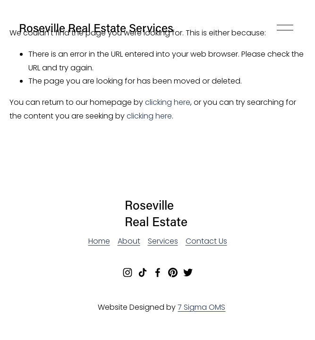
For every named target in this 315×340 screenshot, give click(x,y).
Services (163, 241)
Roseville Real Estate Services (96, 27)
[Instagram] (127, 272)
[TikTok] (142, 272)
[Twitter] (188, 272)
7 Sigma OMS (201, 307)
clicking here (167, 102)
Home (99, 241)
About (129, 241)
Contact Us (206, 241)
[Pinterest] (173, 272)
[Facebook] (157, 272)
